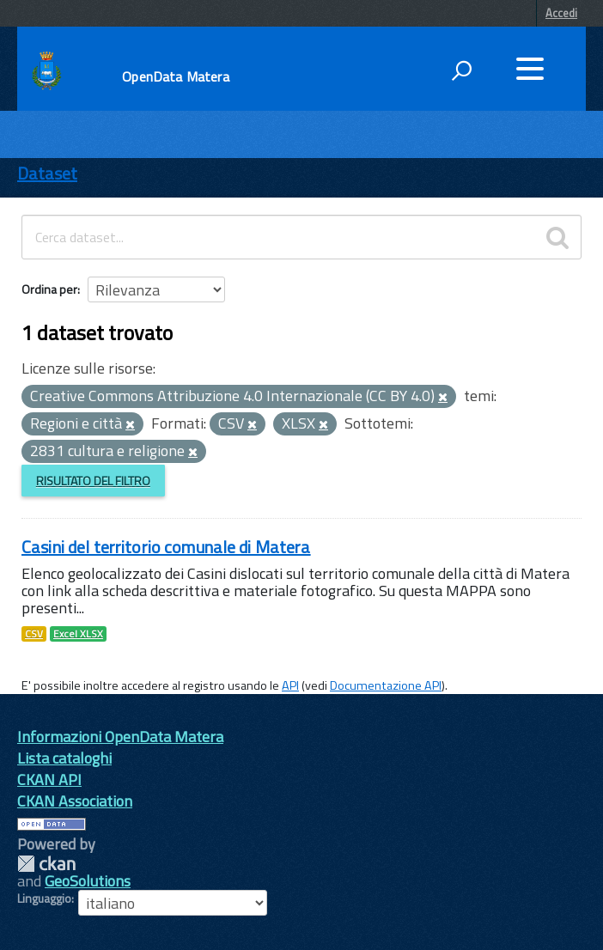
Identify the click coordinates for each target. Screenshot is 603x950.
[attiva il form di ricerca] (461, 70)
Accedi (561, 12)
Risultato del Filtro (93, 481)
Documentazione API (386, 685)
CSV (34, 634)
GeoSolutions (88, 880)
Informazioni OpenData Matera (120, 736)
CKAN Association (74, 801)
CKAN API (49, 779)
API (290, 685)
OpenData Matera (175, 76)
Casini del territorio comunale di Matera (166, 546)
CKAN (46, 864)
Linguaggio (44, 898)
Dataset (47, 173)
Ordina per (49, 289)
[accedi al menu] (530, 68)
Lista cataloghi (64, 758)
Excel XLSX (78, 634)
